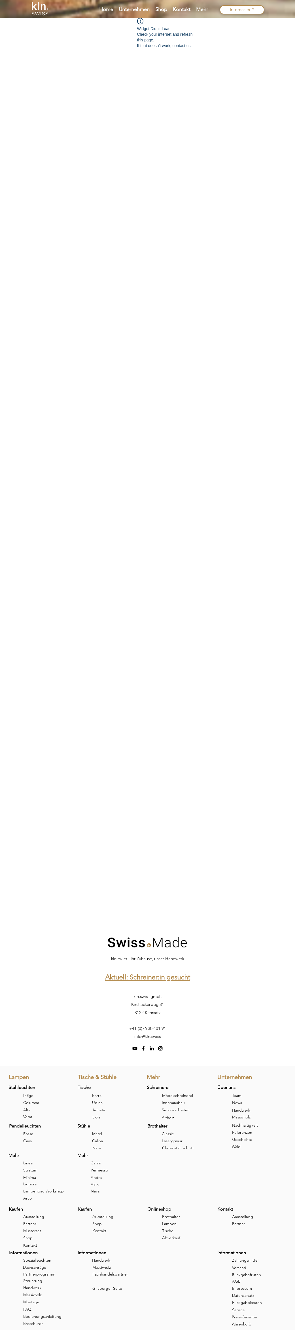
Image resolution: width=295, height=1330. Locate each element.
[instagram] (160, 1048)
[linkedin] (152, 1048)
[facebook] (143, 1048)
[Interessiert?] (242, 9)
